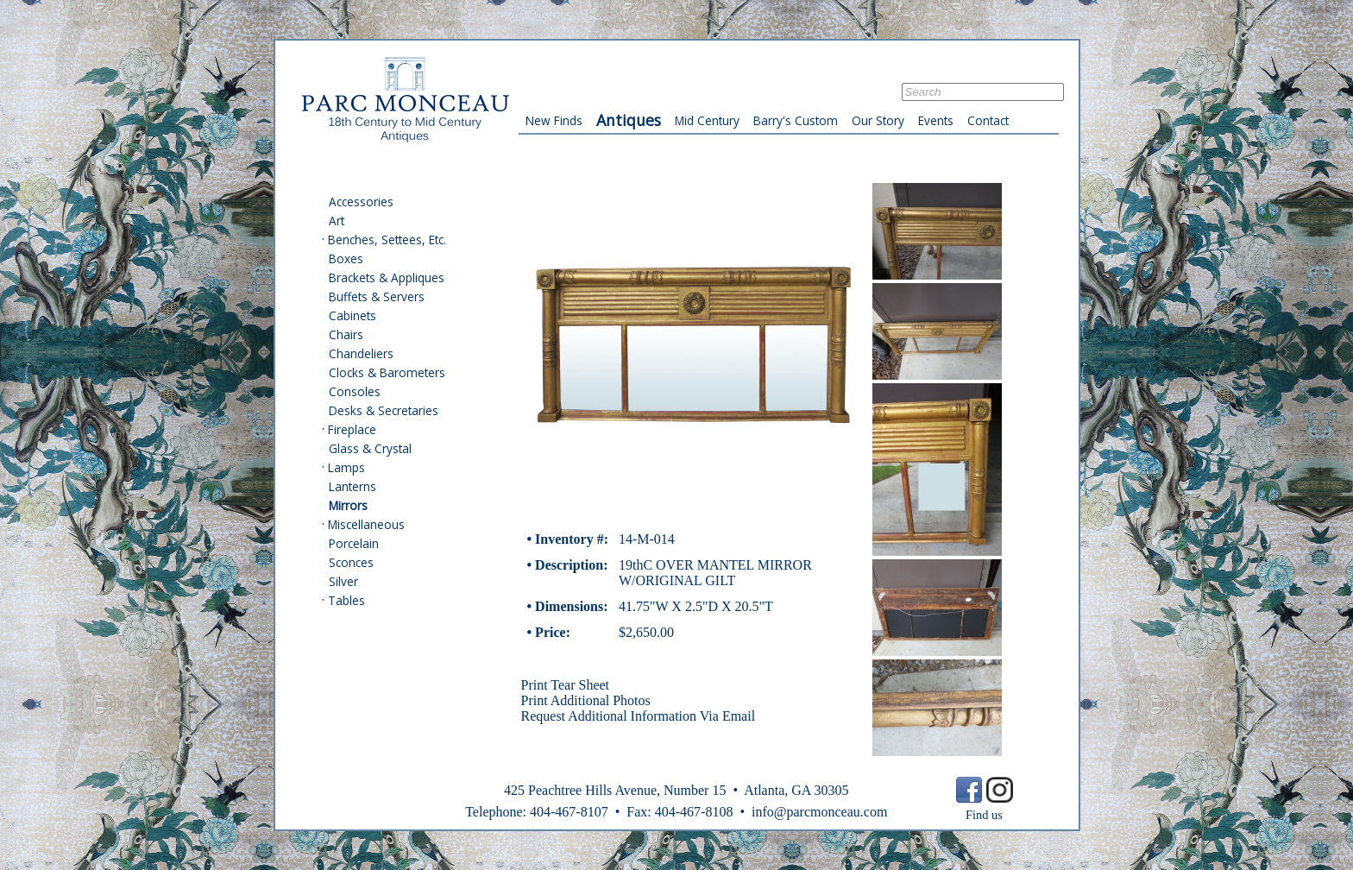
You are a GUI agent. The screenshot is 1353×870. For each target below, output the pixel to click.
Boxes (346, 258)
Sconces (351, 562)
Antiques (628, 120)
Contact (988, 120)
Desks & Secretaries (383, 410)
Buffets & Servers (377, 296)
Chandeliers (361, 353)
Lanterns (352, 486)
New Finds (553, 120)
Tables (346, 600)
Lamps (346, 467)
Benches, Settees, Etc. (387, 239)
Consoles (355, 391)
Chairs (346, 334)
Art (336, 220)
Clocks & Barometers (387, 372)
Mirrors (348, 505)
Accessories (361, 201)
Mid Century (707, 120)
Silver (343, 581)
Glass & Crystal (370, 448)
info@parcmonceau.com (819, 811)
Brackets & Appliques (386, 277)
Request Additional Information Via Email (638, 716)
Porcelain (354, 543)
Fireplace (352, 429)
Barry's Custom (795, 120)
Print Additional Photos (586, 700)
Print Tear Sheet (565, 685)
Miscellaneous (366, 524)
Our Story (878, 120)
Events (935, 120)
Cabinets (352, 315)
